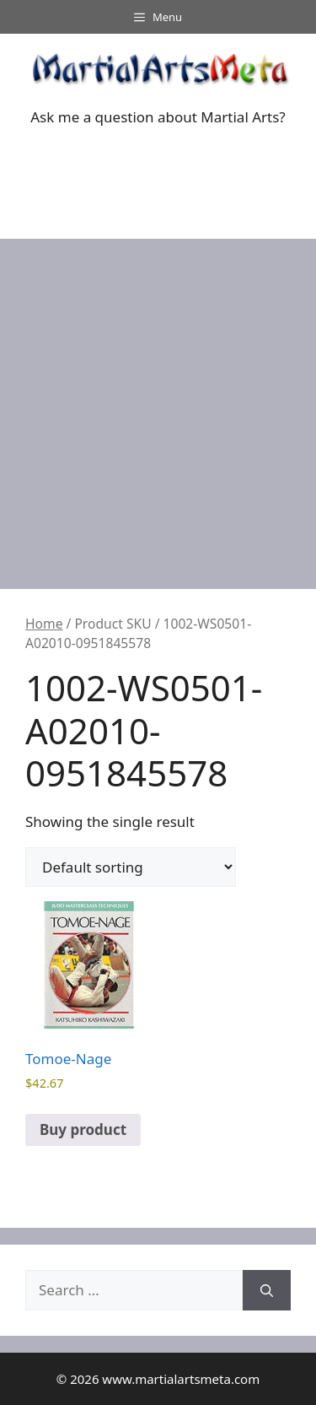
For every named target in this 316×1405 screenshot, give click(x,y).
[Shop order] (130, 867)
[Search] (267, 1290)
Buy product (83, 1129)
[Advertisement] (158, 405)
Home (43, 623)
